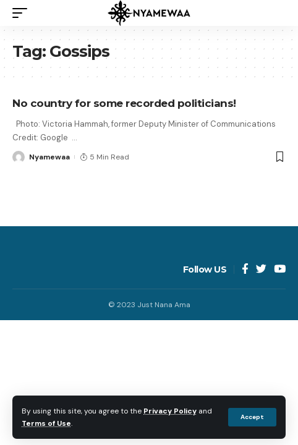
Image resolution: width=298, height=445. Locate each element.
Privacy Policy (170, 411)
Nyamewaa (49, 157)
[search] (276, 13)
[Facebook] (245, 269)
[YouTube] (280, 269)
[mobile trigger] (22, 13)
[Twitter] (261, 269)
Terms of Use (46, 423)
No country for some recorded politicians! (124, 103)
